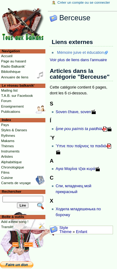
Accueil (6, 56)
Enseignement (12, 106)
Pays (5, 125)
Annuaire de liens (14, 77)
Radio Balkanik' (13, 66)
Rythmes (8, 135)
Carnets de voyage (16, 183)
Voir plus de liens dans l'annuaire (78, 60)
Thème (65, 232)
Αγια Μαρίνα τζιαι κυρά (75, 169)
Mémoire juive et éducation (80, 52)
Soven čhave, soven (73, 112)
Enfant (81, 232)
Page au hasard (13, 61)
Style (63, 228)
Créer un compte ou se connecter (83, 2)
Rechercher (12, 191)
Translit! (7, 227)
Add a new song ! (14, 222)
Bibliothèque (10, 71)
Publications (10, 111)
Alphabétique (11, 162)
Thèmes (7, 146)
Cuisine (7, 178)
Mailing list (9, 90)
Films (5, 172)
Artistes (7, 156)
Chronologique (12, 167)
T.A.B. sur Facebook (17, 95)
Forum (6, 101)
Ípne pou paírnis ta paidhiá (79, 129)
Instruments (10, 151)
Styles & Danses (14, 130)
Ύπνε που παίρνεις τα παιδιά (81, 146)
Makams (7, 141)
